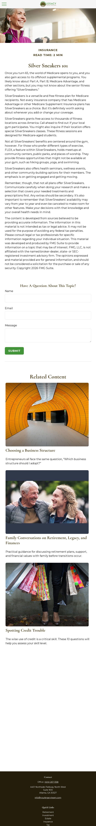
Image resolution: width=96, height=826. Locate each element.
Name (9, 291)
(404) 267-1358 (51, 782)
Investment (48, 815)
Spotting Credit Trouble (25, 630)
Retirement (48, 812)
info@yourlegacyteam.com (48, 797)
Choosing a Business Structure (30, 450)
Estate (48, 818)
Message (11, 325)
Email (9, 308)
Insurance (48, 821)
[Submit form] (14, 351)
